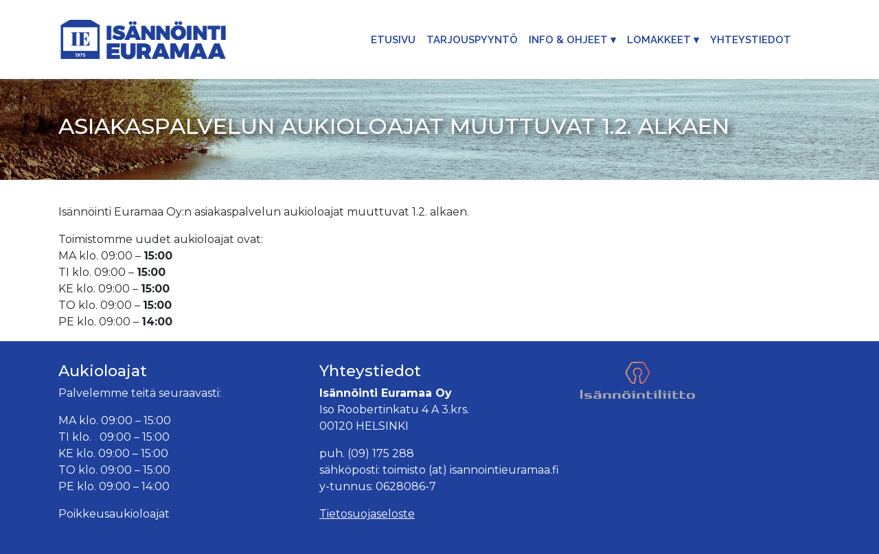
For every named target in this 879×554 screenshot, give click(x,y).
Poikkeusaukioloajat (114, 513)
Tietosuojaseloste (367, 513)
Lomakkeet (659, 40)
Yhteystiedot (750, 40)
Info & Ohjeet (568, 40)
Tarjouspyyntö (472, 40)
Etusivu (393, 40)
